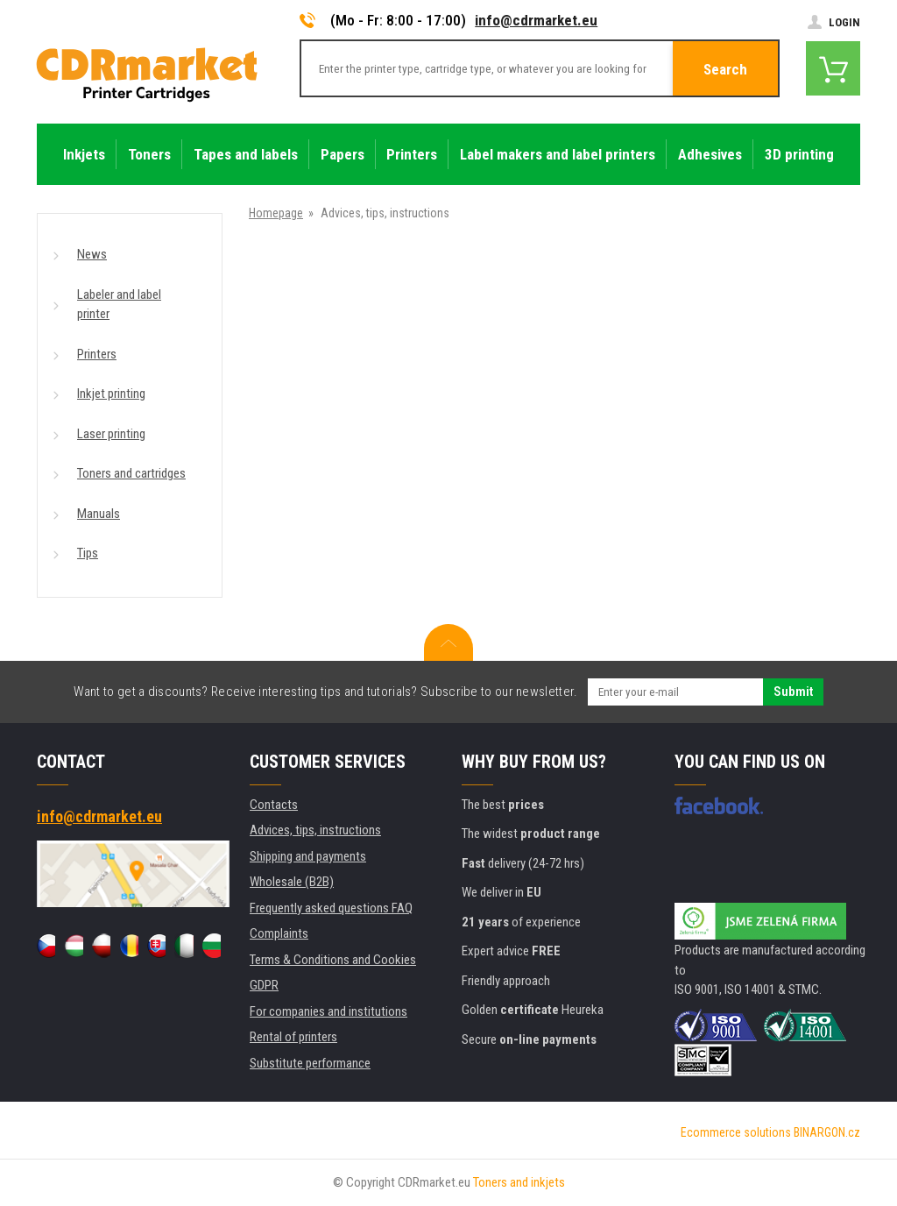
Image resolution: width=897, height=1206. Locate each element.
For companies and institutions (328, 1011)
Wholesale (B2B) (292, 882)
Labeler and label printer (119, 305)
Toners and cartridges (131, 473)
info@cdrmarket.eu (536, 20)
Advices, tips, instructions (315, 830)
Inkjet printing (111, 393)
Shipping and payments (308, 856)
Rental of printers (293, 1037)
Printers (97, 354)
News (92, 254)
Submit (793, 691)
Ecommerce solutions (736, 1132)
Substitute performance (310, 1063)
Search (725, 69)
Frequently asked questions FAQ (331, 908)
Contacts (274, 804)
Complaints (279, 933)
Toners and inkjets (519, 1182)
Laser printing (111, 434)
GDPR (264, 985)
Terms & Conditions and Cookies (333, 960)
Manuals (98, 513)
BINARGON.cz (827, 1132)
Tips (87, 553)
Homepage (276, 213)
